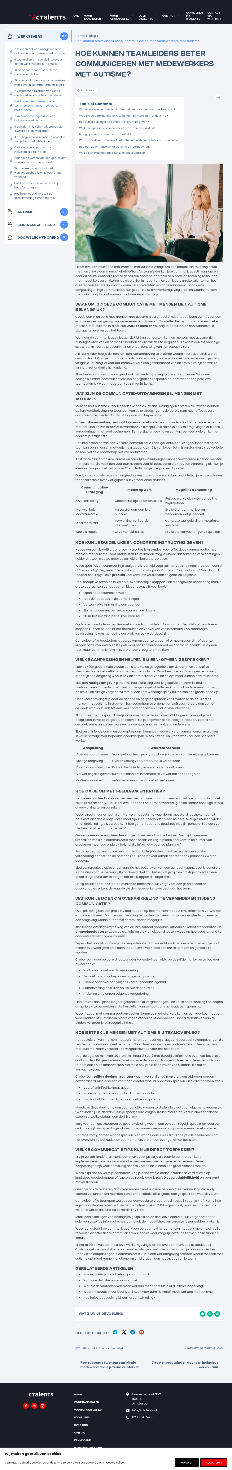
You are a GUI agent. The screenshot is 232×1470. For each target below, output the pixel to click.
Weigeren (186, 1462)
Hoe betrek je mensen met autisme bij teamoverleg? (114, 147)
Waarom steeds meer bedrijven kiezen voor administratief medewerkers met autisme (148, 1292)
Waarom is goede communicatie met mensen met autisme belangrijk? (127, 109)
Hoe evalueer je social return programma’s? (116, 1274)
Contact (168, 15)
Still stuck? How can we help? (99, 1348)
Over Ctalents (146, 17)
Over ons (81, 1424)
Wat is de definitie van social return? (110, 1280)
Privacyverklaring (88, 1447)
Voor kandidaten (92, 17)
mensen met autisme (120, 1039)
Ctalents (81, 1249)
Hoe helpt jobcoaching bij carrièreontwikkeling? (119, 1297)
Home (76, 15)
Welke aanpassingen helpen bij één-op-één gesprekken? (117, 128)
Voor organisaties (119, 17)
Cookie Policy (115, 1462)
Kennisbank (82, 1440)
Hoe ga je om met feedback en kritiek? (105, 134)
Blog (92, 36)
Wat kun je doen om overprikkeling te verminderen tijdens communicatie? (129, 140)
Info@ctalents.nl (144, 1410)
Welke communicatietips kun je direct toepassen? (113, 153)
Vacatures (82, 1417)
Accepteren (214, 1462)
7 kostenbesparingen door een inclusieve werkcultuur (187, 1364)
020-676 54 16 (143, 1417)
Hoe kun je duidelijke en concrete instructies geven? (114, 122)
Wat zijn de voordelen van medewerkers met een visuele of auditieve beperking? (143, 1286)
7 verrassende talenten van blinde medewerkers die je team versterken (107, 1364)
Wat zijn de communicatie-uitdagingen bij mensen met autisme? (123, 116)
